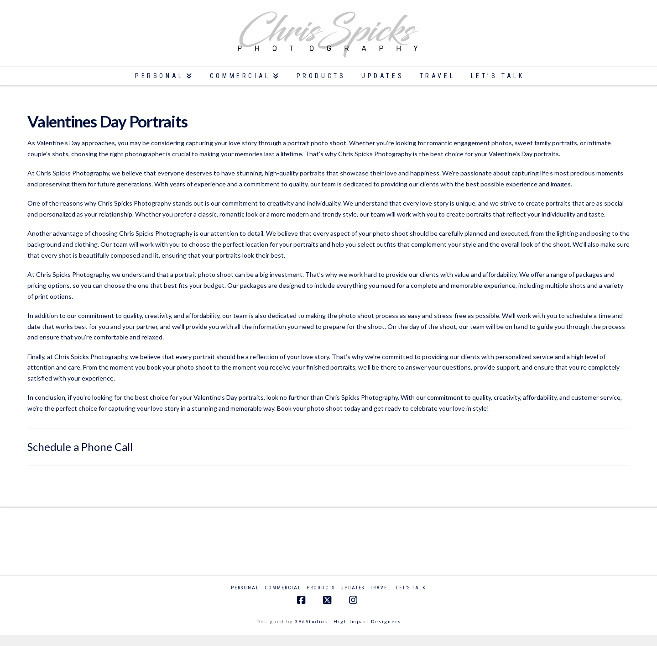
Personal (245, 587)
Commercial (283, 587)
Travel (380, 587)
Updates (352, 587)
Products (321, 587)
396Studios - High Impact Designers (348, 621)
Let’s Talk (411, 587)
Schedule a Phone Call (80, 446)
